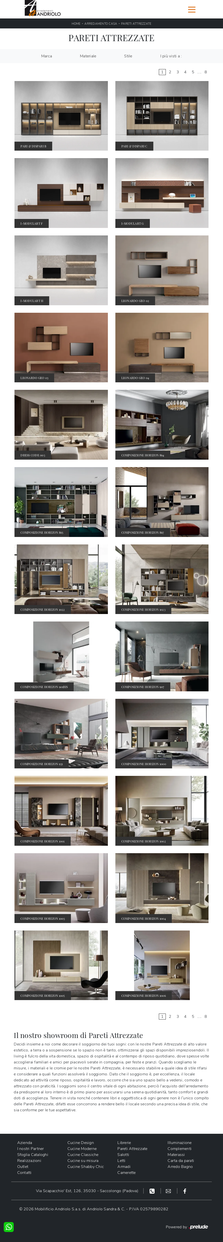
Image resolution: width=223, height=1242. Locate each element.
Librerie (124, 1142)
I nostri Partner (30, 1148)
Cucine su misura (83, 1160)
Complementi (180, 1148)
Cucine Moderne (82, 1148)
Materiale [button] (88, 56)
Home (76, 24)
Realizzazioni (29, 1160)
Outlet (22, 1166)
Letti (121, 1160)
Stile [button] (128, 56)
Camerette (126, 1172)
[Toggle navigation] (192, 9)
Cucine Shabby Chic (85, 1166)
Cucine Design (80, 1142)
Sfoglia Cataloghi (32, 1154)
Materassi (176, 1154)
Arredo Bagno (180, 1166)
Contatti (24, 1172)
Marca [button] (46, 56)
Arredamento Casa (100, 24)
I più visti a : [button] (171, 56)
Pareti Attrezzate (136, 24)
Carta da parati (181, 1160)
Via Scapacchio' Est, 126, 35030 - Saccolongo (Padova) (87, 1191)
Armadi (124, 1166)
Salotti (123, 1154)
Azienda (24, 1142)
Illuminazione (180, 1142)
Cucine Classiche (83, 1154)
